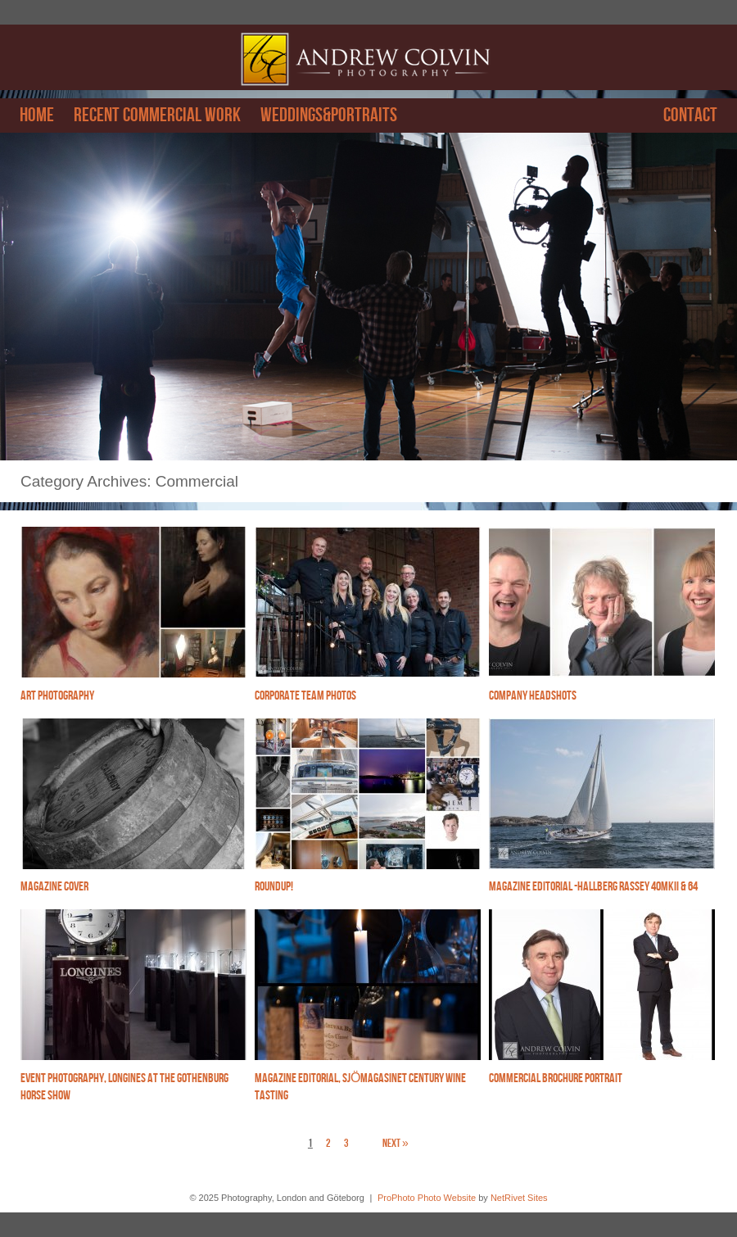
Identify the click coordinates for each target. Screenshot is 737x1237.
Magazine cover (54, 887)
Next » (395, 1143)
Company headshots (532, 696)
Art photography (57, 696)
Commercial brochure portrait (555, 1078)
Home (37, 115)
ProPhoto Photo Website (427, 1198)
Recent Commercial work (157, 115)
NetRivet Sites (519, 1198)
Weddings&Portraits (328, 115)
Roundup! (274, 887)
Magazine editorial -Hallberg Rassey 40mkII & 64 (593, 887)
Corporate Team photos (305, 696)
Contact (690, 115)
